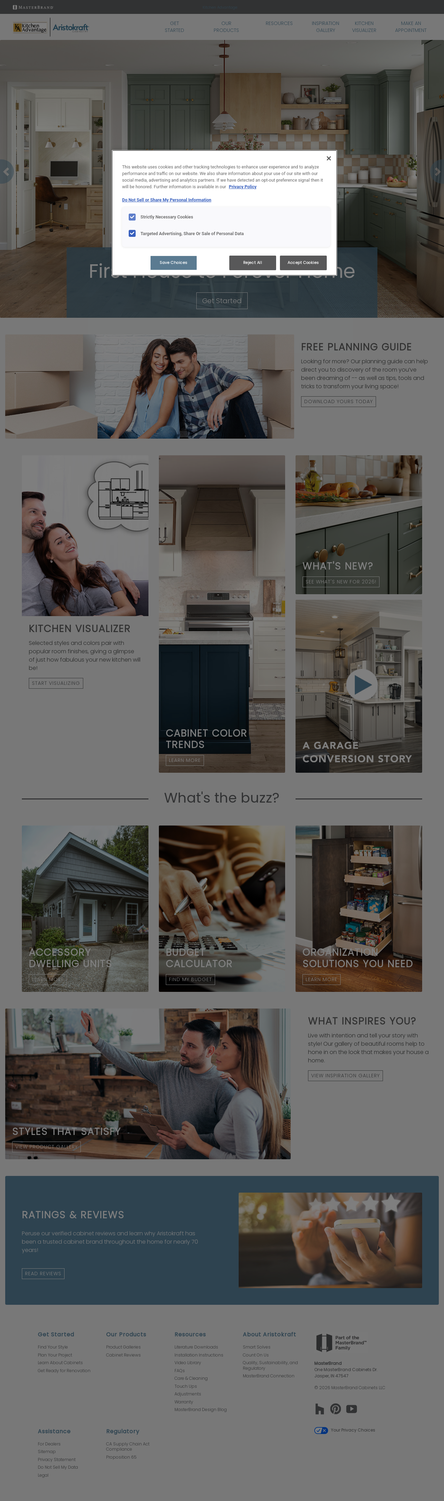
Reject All (252, 262)
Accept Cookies (303, 262)
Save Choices (174, 262)
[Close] (328, 158)
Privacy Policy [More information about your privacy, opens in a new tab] (243, 186)
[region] (224, 213)
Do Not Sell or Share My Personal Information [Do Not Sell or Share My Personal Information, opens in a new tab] (166, 199)
